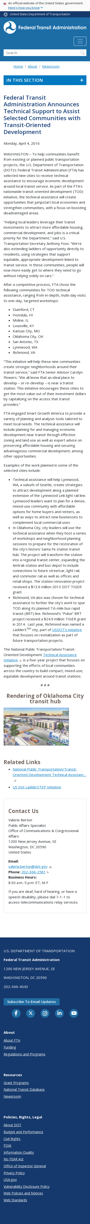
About (32, 66)
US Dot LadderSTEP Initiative (37, 787)
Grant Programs (16, 1082)
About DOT (12, 1125)
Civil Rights (12, 1139)
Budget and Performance (23, 1132)
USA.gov (10, 1179)
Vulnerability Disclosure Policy (26, 1186)
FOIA (7, 1145)
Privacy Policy (14, 1173)
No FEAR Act (14, 1159)
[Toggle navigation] (80, 41)
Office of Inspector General (25, 1166)
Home (18, 66)
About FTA (12, 1040)
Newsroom (51, 66)
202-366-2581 (35, 871)
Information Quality (19, 1152)
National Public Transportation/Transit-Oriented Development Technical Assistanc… (49, 774)
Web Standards (15, 1200)
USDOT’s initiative (67, 629)
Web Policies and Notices (23, 1193)
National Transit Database (24, 1089)
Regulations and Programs (24, 1054)
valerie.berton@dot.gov (30, 866)
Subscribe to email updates (31, 1001)
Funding (10, 1047)
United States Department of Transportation (40, 14)
